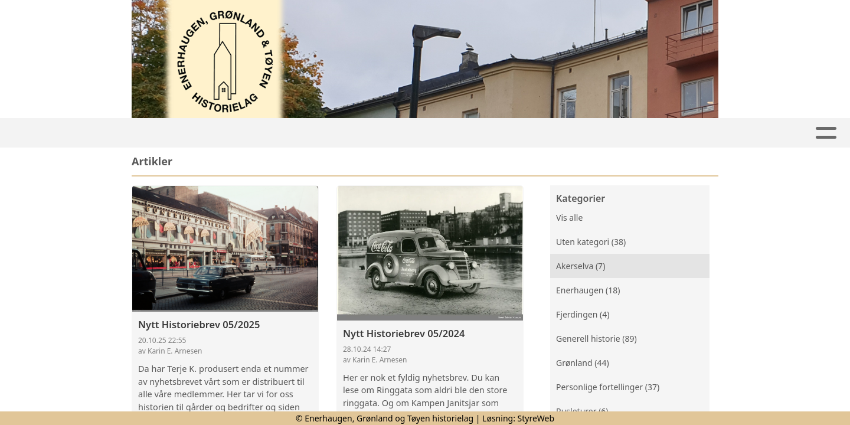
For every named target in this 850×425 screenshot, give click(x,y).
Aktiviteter (237, 133)
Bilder (505, 133)
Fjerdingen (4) (582, 314)
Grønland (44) (582, 362)
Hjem (172, 133)
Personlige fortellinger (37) (607, 387)
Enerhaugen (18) (588, 290)
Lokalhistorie (332, 133)
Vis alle (569, 217)
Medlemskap (584, 133)
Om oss (664, 133)
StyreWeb (536, 418)
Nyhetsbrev (429, 133)
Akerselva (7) (580, 266)
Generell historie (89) (596, 338)
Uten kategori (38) (591, 241)
